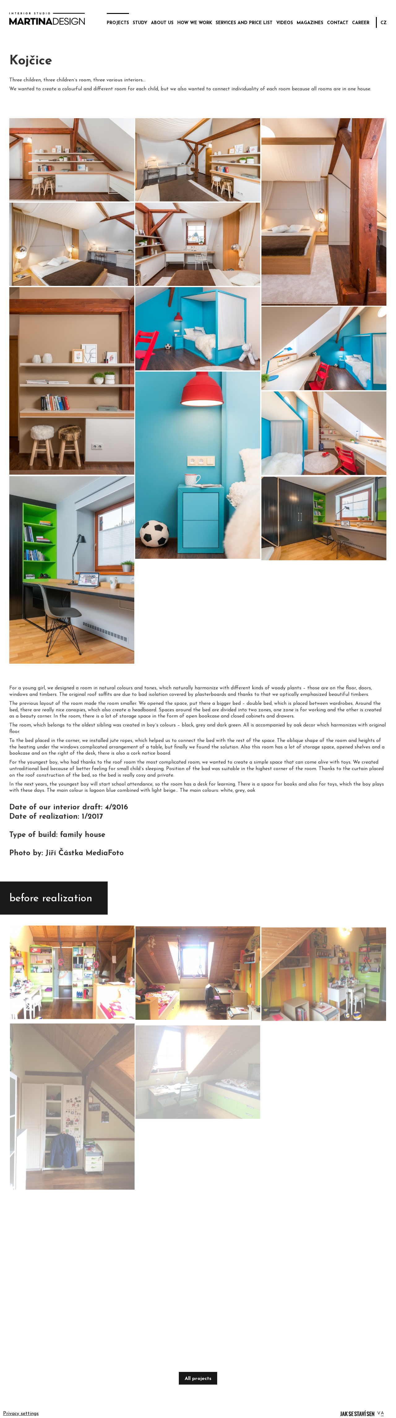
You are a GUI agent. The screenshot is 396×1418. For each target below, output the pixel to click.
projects (118, 23)
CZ (384, 23)
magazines (310, 23)
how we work (194, 23)
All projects (198, 1378)
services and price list (244, 23)
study (140, 23)
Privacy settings (21, 1413)
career (360, 23)
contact (337, 23)
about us (162, 23)
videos (284, 23)
